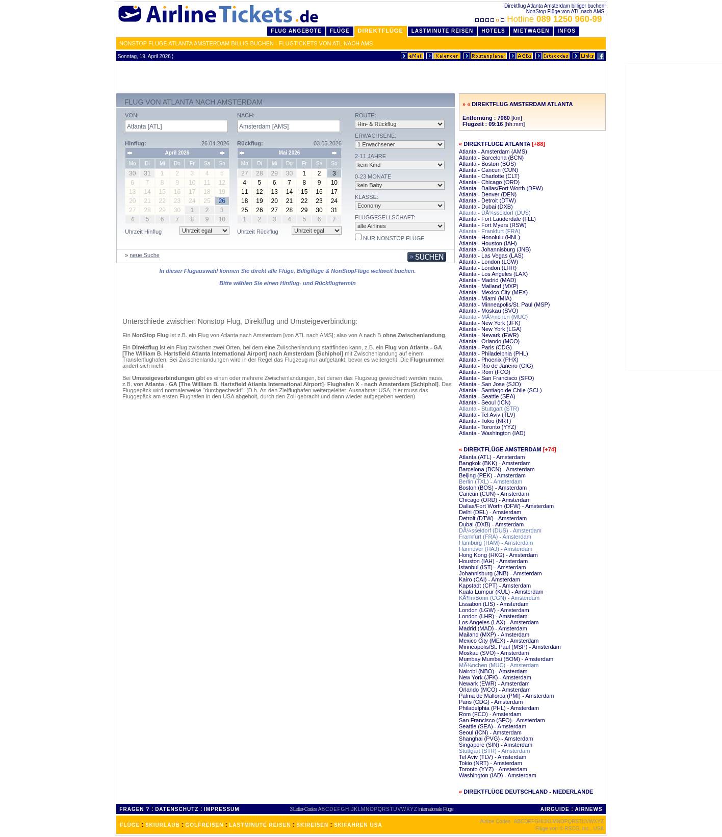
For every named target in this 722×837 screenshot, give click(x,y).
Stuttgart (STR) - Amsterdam (494, 751)
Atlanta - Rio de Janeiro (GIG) (496, 366)
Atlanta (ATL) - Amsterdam (492, 457)
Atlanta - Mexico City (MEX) (493, 292)
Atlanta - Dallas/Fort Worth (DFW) (501, 188)
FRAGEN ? (134, 809)
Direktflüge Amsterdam (502, 449)
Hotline (540, 19)
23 (319, 201)
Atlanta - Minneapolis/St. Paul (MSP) (504, 304)
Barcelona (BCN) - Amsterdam (497, 469)
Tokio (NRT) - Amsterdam (490, 763)
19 (259, 201)
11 (244, 191)
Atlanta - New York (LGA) (490, 329)
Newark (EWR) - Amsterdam (494, 683)
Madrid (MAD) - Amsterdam (493, 628)
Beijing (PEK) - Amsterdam (492, 475)
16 (319, 191)
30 (319, 210)
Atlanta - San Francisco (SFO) (496, 378)
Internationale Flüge (435, 809)
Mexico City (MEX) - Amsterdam (498, 641)
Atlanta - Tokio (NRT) (485, 421)
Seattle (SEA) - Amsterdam (492, 726)
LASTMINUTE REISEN (260, 825)
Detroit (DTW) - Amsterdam (493, 518)
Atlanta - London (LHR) (488, 268)
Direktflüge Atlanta (496, 144)
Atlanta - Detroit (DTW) (487, 200)
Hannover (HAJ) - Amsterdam (495, 549)
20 (274, 201)
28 (289, 210)
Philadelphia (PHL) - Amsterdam (499, 708)
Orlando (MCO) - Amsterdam (495, 690)
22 (304, 201)
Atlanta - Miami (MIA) (485, 298)
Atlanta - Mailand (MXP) (489, 286)
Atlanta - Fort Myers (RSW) (493, 225)
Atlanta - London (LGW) (488, 262)
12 (259, 191)
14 (289, 191)
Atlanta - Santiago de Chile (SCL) (500, 390)
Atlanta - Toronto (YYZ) (487, 427)
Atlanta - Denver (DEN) (488, 194)
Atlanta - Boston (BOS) (487, 164)
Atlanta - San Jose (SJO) (490, 384)
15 (304, 191)
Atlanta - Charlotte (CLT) (489, 176)
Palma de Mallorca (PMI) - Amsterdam (506, 696)
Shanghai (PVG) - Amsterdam (496, 738)
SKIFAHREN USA (358, 825)
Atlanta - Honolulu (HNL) (489, 237)
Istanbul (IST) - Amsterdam (492, 567)
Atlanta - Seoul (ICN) (484, 402)
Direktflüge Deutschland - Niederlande (528, 792)
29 (304, 210)
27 (274, 210)
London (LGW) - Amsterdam (494, 610)
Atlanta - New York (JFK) (489, 323)
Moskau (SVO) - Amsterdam (494, 653)
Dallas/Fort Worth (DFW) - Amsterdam (506, 506)
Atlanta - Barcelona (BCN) (491, 158)
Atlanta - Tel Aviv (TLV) (487, 415)
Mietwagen (531, 31)
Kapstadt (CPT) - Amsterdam (495, 585)
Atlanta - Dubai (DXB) (486, 207)
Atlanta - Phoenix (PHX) (489, 360)
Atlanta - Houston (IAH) (488, 243)
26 (259, 210)
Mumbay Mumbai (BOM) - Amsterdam (506, 659)
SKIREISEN (312, 825)
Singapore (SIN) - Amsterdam (495, 745)
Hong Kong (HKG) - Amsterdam (498, 555)
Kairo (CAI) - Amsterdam (489, 579)
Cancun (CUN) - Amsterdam (494, 494)
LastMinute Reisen (442, 31)
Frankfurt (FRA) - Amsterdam (495, 537)
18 (244, 201)
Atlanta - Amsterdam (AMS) (493, 151)
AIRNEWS (588, 809)
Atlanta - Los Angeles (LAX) (493, 274)
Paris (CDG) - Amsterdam (491, 702)
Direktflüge (380, 31)
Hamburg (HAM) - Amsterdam (496, 543)
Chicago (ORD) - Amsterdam (495, 500)
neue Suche (145, 255)
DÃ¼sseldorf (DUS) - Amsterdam (500, 530)
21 (289, 201)
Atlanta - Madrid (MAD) (487, 280)
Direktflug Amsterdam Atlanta (522, 104)
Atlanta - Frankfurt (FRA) (489, 231)
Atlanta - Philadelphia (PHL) (493, 353)
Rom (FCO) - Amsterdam (490, 714)
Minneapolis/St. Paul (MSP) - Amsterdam (510, 647)
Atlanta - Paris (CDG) (485, 347)
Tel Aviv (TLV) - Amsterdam (492, 757)
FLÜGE (130, 825)
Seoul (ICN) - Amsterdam (490, 732)
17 (334, 191)
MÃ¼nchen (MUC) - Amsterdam (498, 665)
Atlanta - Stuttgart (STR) (489, 408)
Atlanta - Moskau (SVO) (488, 311)
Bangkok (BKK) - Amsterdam (495, 463)
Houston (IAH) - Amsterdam (493, 561)
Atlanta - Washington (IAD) (492, 433)
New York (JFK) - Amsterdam (495, 677)
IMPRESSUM (222, 809)
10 (334, 182)
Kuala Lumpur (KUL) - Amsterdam (501, 592)
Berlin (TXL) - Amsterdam (490, 481)
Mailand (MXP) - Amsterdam (494, 634)
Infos (566, 31)
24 (334, 201)
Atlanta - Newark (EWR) (489, 335)
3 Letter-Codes (303, 809)
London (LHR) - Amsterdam (493, 616)
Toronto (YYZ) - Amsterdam (493, 769)
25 (244, 210)
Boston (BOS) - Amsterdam (493, 488)
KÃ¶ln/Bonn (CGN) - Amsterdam (499, 598)
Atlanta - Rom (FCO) (484, 372)
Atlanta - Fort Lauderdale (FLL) (497, 219)
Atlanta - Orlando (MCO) (489, 341)
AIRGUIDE (555, 809)
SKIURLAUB (162, 825)
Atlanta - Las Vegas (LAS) (491, 255)
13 (274, 191)
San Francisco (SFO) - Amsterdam (502, 720)
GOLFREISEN (205, 825)
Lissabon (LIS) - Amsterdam (493, 604)
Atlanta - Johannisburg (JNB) (495, 249)
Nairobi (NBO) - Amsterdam (493, 671)
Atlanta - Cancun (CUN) (488, 170)
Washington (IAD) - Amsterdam (497, 775)
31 (334, 210)
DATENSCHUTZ (176, 809)
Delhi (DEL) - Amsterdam (490, 512)
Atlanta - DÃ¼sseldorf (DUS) (495, 213)
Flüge (340, 31)
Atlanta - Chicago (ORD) (489, 182)
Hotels (493, 31)
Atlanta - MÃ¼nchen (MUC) (493, 317)
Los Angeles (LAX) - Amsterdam (499, 622)
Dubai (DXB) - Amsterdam (491, 524)
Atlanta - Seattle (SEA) (487, 396)
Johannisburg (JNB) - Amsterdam (500, 573)
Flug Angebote (296, 31)
